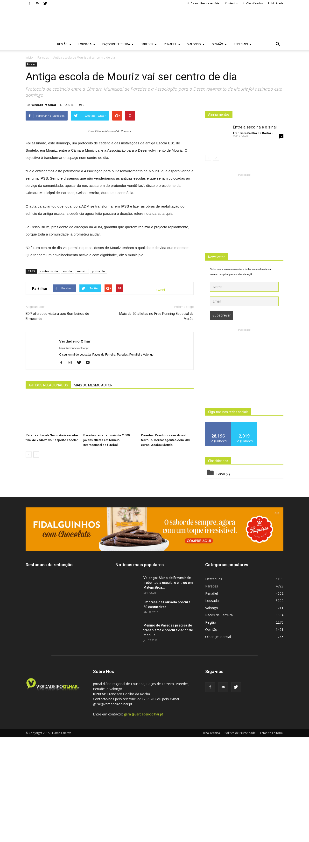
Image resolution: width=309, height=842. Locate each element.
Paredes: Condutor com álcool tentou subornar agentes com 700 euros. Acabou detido (165, 551)
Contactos (231, 3)
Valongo (196, 44)
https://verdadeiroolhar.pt (73, 459)
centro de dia (49, 382)
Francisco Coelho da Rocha (252, 133)
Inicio (29, 57)
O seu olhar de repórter (203, 3)
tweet (160, 401)
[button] (277, 44)
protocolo (98, 382)
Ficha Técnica (211, 837)
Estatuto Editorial (271, 837)
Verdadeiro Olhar (43, 105)
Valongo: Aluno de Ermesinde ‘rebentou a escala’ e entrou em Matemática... (168, 687)
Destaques (213, 683)
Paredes (149, 44)
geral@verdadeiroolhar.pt (143, 818)
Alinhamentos (219, 114)
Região (64, 44)
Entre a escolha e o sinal (255, 127)
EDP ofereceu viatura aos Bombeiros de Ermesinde (57, 427)
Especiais (243, 44)
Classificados (252, 3)
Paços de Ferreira (118, 44)
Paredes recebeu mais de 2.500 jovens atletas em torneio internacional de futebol (106, 551)
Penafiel (172, 44)
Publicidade (275, 3)
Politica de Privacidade (240, 837)
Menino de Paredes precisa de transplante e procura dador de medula (168, 734)
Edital (220, 474)
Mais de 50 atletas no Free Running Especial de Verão (156, 427)
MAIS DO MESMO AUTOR (93, 497)
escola (67, 382)
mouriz (82, 382)
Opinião (219, 44)
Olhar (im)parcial (218, 741)
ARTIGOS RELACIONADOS (48, 497)
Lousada (86, 44)
